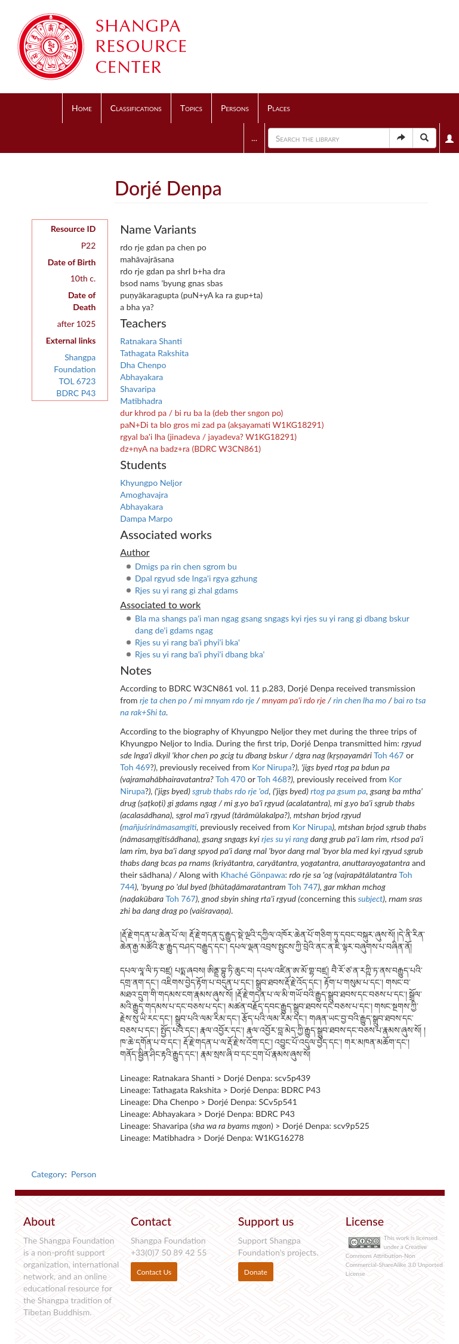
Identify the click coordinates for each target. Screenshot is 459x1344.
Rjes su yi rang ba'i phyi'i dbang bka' (199, 654)
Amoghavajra (144, 494)
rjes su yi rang (285, 839)
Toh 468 (272, 779)
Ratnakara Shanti (151, 341)
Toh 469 (135, 767)
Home (82, 108)
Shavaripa (137, 389)
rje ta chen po (163, 700)
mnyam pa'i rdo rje (294, 700)
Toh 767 (180, 898)
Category (48, 1174)
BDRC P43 (76, 393)
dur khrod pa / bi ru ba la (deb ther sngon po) (201, 413)
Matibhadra (141, 401)
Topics (191, 108)
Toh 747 (303, 886)
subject (370, 898)
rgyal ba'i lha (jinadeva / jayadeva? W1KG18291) (208, 436)
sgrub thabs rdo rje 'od (230, 791)
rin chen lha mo (359, 700)
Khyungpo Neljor (151, 482)
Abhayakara (141, 377)
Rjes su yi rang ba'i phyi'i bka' (187, 642)
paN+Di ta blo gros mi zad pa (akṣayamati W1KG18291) (222, 425)
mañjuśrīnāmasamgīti (159, 827)
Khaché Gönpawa (253, 875)
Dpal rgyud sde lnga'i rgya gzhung (196, 578)
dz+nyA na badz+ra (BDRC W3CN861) (190, 448)
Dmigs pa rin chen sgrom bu (186, 566)
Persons (235, 108)
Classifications (136, 108)
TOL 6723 (77, 381)
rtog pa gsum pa (338, 791)
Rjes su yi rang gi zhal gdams (186, 590)
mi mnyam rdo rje (224, 700)
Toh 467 (388, 755)
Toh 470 (230, 779)
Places (278, 108)
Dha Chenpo (143, 365)
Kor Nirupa (271, 767)
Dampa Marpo (146, 518)
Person (83, 1174)
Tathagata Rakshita (154, 353)
